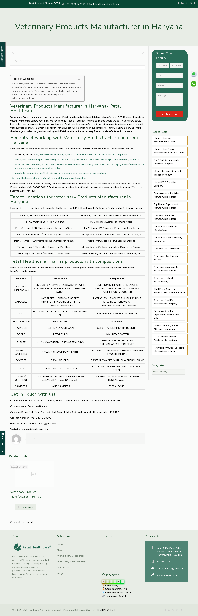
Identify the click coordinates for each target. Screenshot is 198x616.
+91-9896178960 (75, 4)
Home (60, 544)
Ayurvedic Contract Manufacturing (163, 279)
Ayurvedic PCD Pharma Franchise (166, 257)
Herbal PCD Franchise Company (165, 184)
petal (33, 438)
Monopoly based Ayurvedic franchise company (168, 173)
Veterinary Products (96, 148)
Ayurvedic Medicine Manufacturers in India (165, 217)
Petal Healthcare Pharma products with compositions (39, 94)
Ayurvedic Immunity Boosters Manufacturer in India (169, 349)
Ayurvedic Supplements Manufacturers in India (166, 268)
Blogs (60, 573)
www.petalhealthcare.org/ (117, 187)
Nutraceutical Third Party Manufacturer (166, 228)
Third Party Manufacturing (71, 561)
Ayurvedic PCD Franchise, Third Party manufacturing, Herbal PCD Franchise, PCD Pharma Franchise (115, 552)
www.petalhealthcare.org (169, 575)
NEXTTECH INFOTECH (102, 610)
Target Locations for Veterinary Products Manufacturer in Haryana (45, 90)
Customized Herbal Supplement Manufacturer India (167, 315)
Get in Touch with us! (24, 98)
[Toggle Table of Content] (78, 79)
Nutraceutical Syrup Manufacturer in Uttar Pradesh (169, 151)
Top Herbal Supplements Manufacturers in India (166, 206)
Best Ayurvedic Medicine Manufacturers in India (166, 195)
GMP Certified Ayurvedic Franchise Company (166, 162)
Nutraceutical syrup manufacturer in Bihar (164, 140)
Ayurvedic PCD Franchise (167, 248)
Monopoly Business (25, 154)
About (60, 550)
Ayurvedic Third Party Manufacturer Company (165, 302)
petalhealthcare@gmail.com (104, 4)
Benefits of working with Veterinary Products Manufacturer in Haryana (47, 87)
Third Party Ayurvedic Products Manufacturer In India (169, 290)
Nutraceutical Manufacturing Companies (168, 239)
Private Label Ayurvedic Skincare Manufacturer (166, 327)
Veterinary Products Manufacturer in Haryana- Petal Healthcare (44, 83)
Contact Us (63, 567)
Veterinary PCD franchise (101, 228)
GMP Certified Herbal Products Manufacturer (165, 338)
